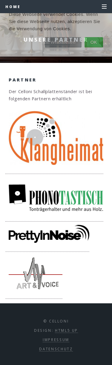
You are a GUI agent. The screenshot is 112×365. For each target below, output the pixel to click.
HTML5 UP (66, 330)
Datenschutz (56, 348)
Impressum (56, 339)
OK (93, 42)
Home (13, 6)
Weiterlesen (63, 42)
